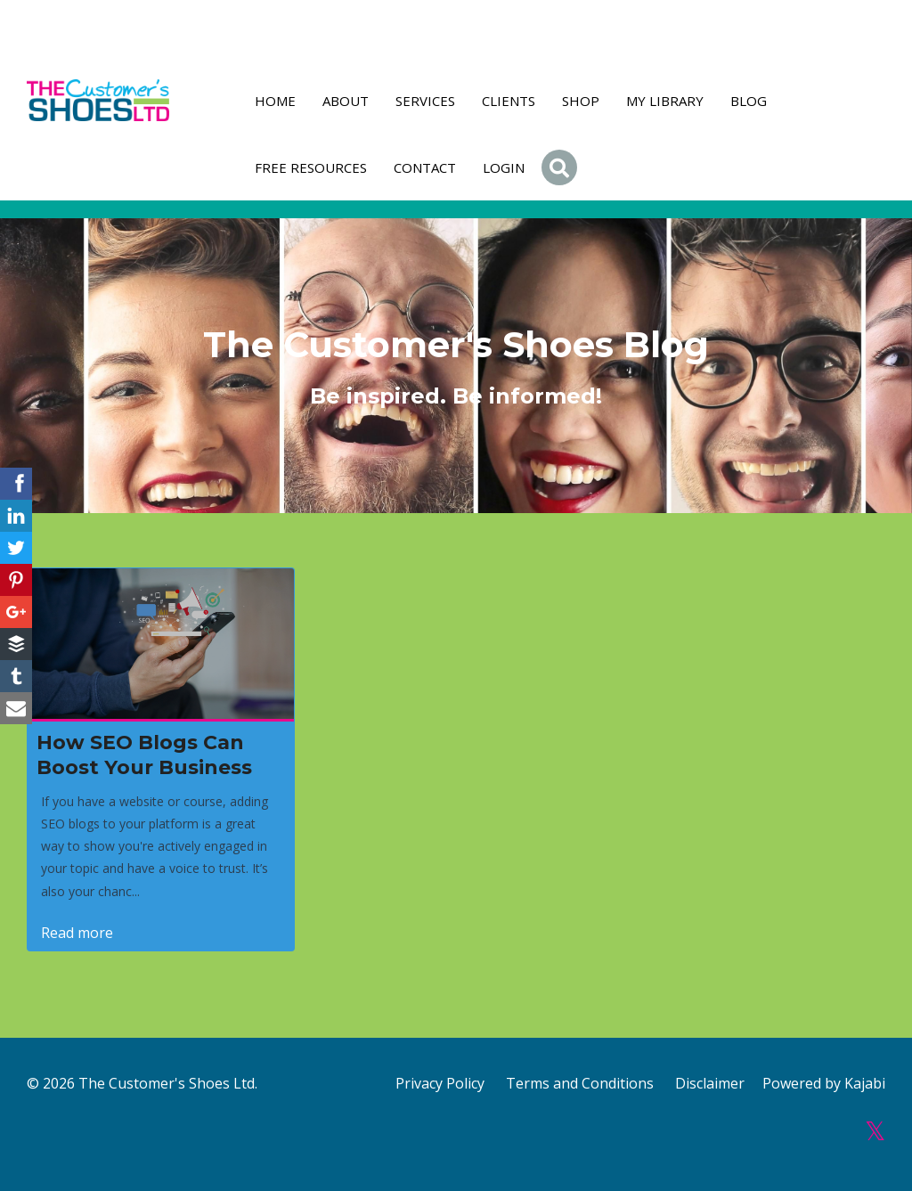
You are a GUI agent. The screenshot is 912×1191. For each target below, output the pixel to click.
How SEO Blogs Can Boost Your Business (144, 755)
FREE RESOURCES (311, 167)
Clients (508, 101)
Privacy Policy (439, 1083)
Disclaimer (710, 1083)
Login (504, 167)
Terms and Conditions (580, 1083)
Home (275, 101)
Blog (748, 101)
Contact (425, 167)
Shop (580, 101)
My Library (665, 101)
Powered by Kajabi (823, 1083)
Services (425, 101)
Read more (77, 932)
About (345, 101)
